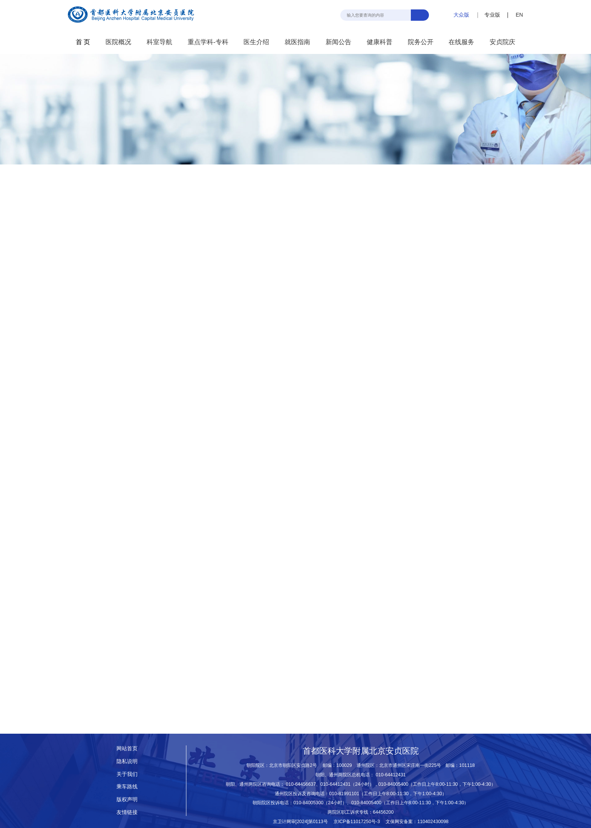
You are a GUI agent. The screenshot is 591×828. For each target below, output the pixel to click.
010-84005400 (393, 784)
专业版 (492, 15)
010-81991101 (344, 793)
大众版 (461, 15)
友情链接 (127, 812)
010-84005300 (308, 802)
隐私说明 (127, 761)
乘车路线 (127, 786)
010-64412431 (391, 774)
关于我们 (127, 774)
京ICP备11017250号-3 (359, 821)
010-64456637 (301, 784)
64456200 (383, 812)
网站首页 (127, 748)
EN (519, 15)
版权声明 (127, 799)
